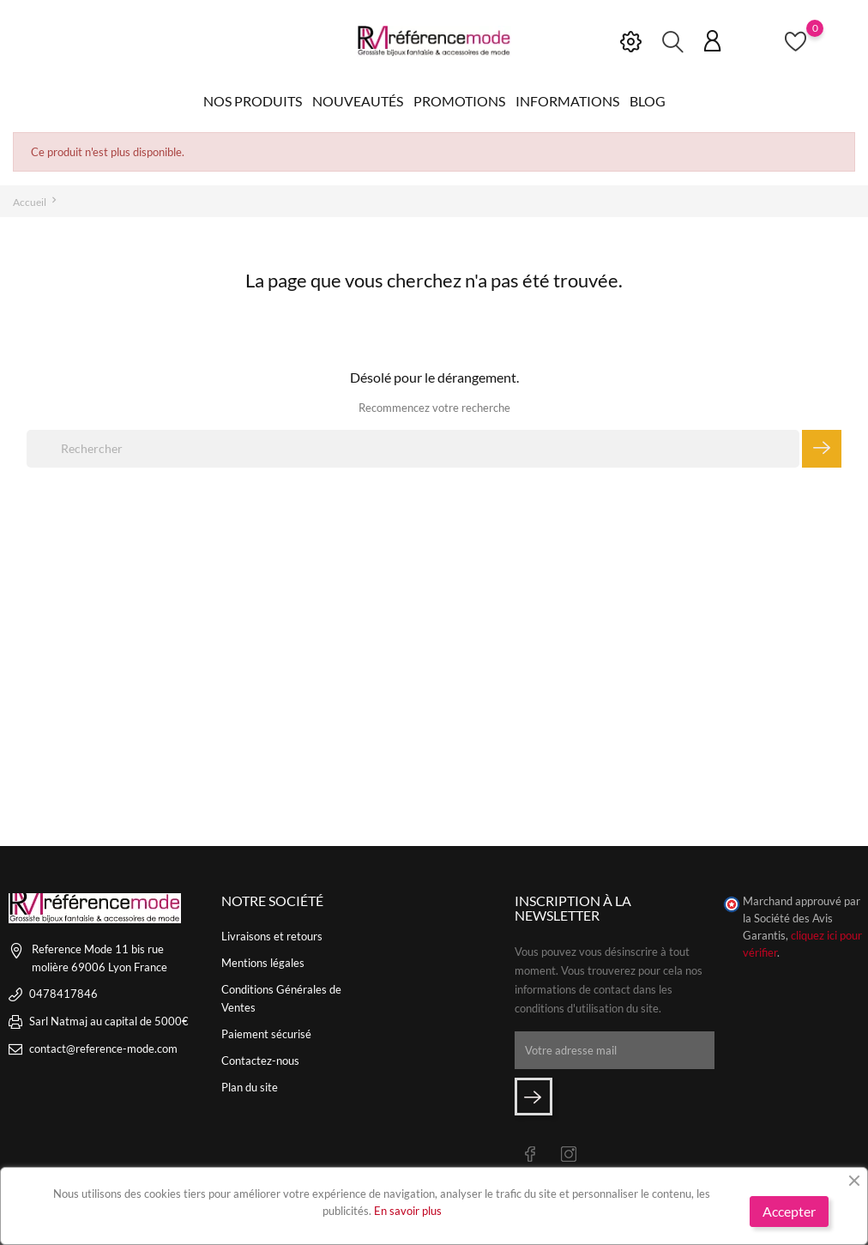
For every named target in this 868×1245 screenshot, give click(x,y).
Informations (567, 101)
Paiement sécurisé (266, 1034)
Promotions (459, 101)
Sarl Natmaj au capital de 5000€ (109, 1021)
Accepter (789, 1211)
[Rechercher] (413, 449)
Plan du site (249, 1087)
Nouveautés (357, 101)
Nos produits (252, 101)
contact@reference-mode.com (103, 1048)
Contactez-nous (260, 1060)
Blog (648, 101)
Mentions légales (262, 963)
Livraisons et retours (271, 936)
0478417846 (63, 993)
